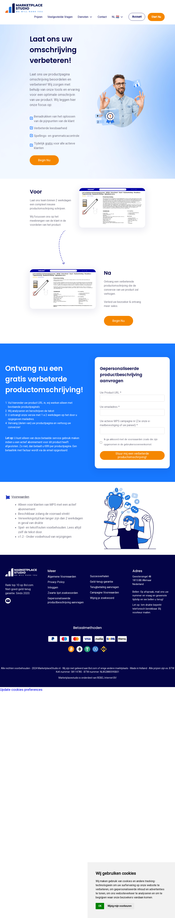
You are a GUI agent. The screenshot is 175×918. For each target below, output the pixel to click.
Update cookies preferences (21, 690)
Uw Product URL (110, 392)
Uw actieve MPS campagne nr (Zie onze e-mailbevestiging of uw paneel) (125, 423)
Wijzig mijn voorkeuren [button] (120, 906)
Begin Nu (44, 160)
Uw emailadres (110, 406)
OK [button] (99, 906)
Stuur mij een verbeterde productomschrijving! (132, 455)
